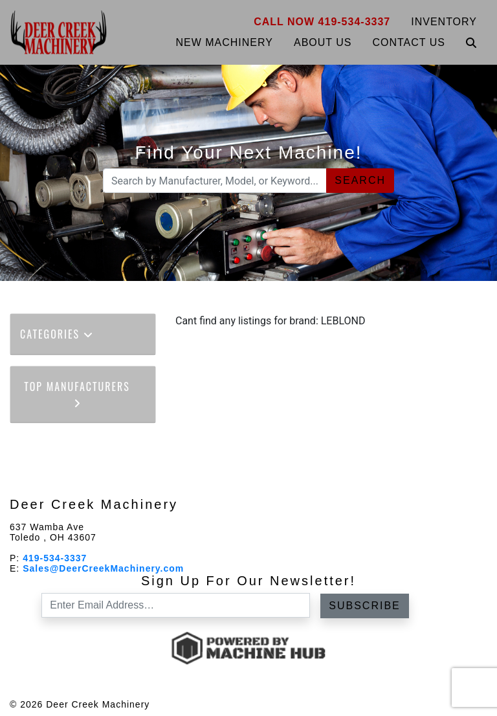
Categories (57, 334)
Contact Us (408, 42)
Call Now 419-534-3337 (322, 21)
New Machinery (224, 42)
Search (360, 180)
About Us (323, 42)
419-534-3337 (55, 558)
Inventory (444, 21)
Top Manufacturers (77, 393)
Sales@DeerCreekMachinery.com (103, 568)
